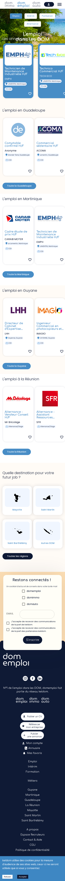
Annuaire (32, 748)
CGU (33, 845)
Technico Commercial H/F (51, 70)
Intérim (31, 16)
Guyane (32, 789)
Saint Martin (33, 815)
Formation (47, 16)
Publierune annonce (32, 735)
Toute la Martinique (18, 274)
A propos (32, 829)
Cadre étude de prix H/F (16, 233)
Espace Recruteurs (32, 834)
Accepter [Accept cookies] (23, 877)
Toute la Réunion (16, 452)
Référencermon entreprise (32, 726)
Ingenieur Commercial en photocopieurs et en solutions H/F (49, 327)
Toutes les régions (17, 556)
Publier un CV (32, 717)
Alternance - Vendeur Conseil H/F (16, 414)
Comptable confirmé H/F (14, 144)
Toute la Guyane (16, 366)
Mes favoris (32, 753)
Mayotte (32, 810)
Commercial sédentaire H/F (47, 144)
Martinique (32, 795)
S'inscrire (32, 640)
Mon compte (32, 743)
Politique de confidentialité (32, 850)
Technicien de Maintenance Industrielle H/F (16, 71)
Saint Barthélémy (32, 820)
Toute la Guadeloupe (19, 186)
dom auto (36, 4)
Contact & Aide (32, 839)
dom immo (10, 4)
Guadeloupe (32, 800)
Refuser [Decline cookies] (7, 877)
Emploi (16, 16)
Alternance (32, 24)
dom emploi (23, 4)
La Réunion (32, 805)
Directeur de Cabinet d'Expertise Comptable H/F (16, 327)
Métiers (32, 780)
